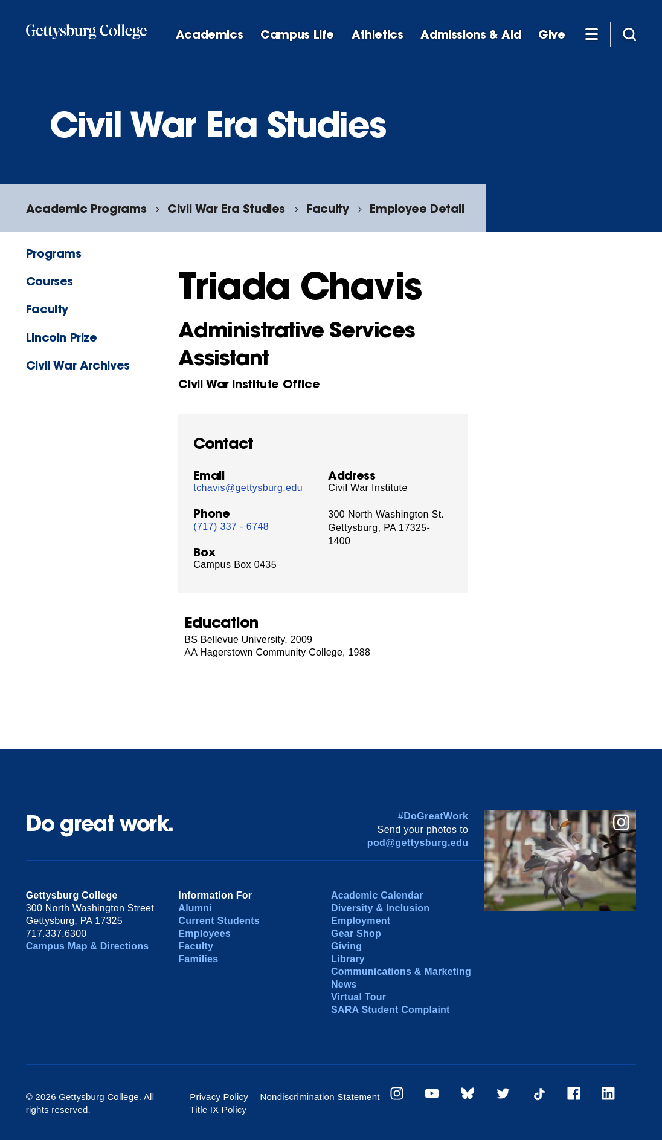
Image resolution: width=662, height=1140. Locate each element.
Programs (54, 253)
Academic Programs (86, 208)
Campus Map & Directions (87, 946)
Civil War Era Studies (226, 208)
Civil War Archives (78, 365)
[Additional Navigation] (592, 33)
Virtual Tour (358, 997)
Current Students (219, 921)
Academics (209, 35)
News (344, 984)
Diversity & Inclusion (380, 908)
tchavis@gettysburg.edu (248, 488)
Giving (346, 946)
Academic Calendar (377, 895)
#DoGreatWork (433, 816)
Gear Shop (356, 933)
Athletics (377, 35)
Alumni (195, 908)
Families (198, 959)
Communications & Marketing (401, 971)
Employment (360, 921)
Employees (204, 933)
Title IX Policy (218, 1109)
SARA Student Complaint (390, 1010)
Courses (49, 281)
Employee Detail (417, 208)
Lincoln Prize (61, 337)
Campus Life (297, 35)
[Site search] (629, 33)
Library (348, 959)
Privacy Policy (219, 1097)
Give (551, 35)
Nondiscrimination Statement (319, 1097)
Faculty (327, 208)
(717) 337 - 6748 (231, 526)
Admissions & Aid (470, 35)
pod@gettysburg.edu (418, 843)
